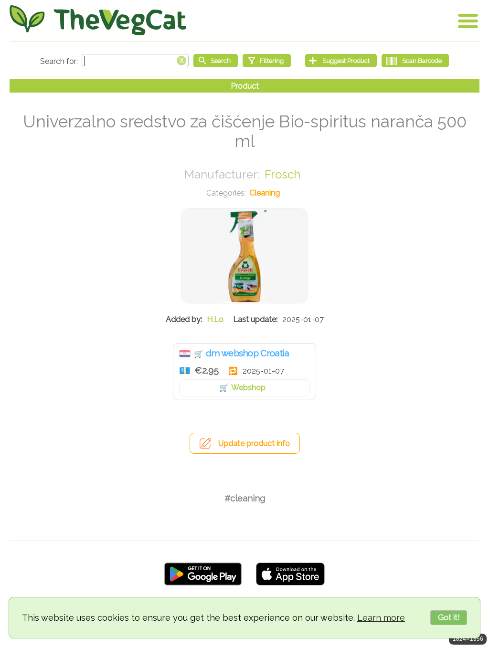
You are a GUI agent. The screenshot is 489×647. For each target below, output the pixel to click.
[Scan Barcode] (415, 60)
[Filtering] (267, 60)
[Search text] (135, 60)
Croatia (185, 353)
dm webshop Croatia (247, 353)
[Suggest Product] (341, 60)
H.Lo (215, 319)
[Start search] (215, 60)
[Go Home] (98, 20)
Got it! (448, 617)
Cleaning (264, 193)
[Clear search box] (181, 59)
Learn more (381, 618)
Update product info (254, 443)
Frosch (282, 174)
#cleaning (244, 498)
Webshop (248, 387)
